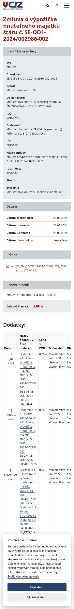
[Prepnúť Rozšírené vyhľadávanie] (57, 5)
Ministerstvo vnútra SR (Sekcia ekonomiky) (34, 192)
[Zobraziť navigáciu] (67, 5)
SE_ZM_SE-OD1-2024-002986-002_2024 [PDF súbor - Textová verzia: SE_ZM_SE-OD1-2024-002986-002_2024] (41, 266)
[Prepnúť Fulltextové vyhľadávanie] (48, 5)
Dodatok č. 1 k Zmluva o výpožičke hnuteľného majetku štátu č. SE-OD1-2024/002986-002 (28, 370)
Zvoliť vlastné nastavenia (23, 576)
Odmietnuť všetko (37, 597)
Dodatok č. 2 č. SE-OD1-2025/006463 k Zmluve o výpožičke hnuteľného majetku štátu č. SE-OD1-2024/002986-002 (28, 430)
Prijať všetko (37, 587)
